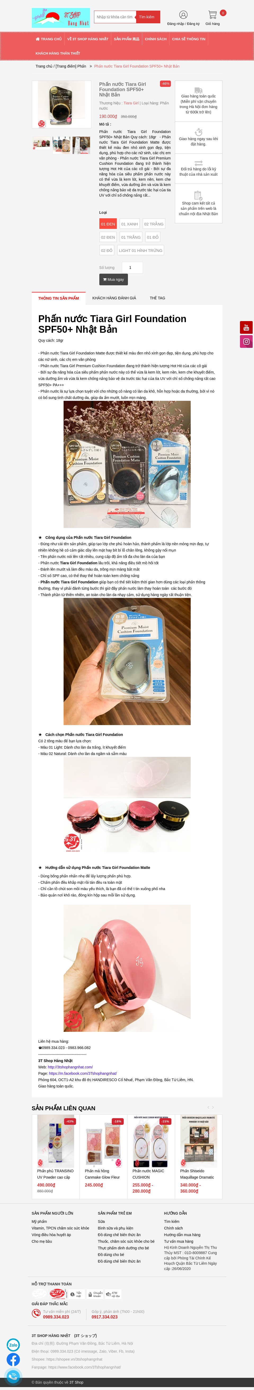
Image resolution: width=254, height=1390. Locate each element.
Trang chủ (44, 66)
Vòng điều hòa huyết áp (51, 1235)
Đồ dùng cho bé (111, 1255)
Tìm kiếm (172, 1221)
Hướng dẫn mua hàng (182, 1235)
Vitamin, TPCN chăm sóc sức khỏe (60, 1228)
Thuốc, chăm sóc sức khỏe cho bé (126, 1241)
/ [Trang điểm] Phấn (70, 66)
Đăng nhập (175, 24)
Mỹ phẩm (39, 1221)
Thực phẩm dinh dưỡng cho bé (123, 1248)
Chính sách (173, 1228)
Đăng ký (193, 24)
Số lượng (107, 267)
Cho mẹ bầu (42, 1241)
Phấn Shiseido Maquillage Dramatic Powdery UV (197, 1177)
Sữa (101, 1221)
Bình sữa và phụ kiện (115, 1228)
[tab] (59, 298)
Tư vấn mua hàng (178, 1241)
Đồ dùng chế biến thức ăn (119, 1235)
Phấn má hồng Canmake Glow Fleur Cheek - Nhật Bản (102, 1177)
